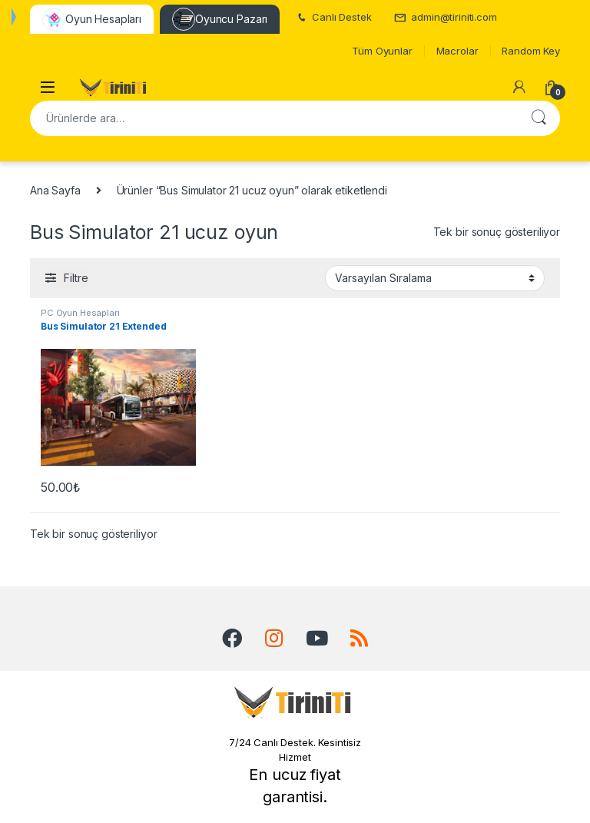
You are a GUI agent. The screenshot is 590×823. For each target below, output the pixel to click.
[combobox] (273, 118)
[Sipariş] (435, 278)
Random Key (531, 51)
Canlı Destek (333, 17)
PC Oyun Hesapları (80, 312)
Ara (538, 118)
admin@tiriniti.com (445, 17)
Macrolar (457, 51)
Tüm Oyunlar (382, 51)
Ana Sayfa (55, 190)
